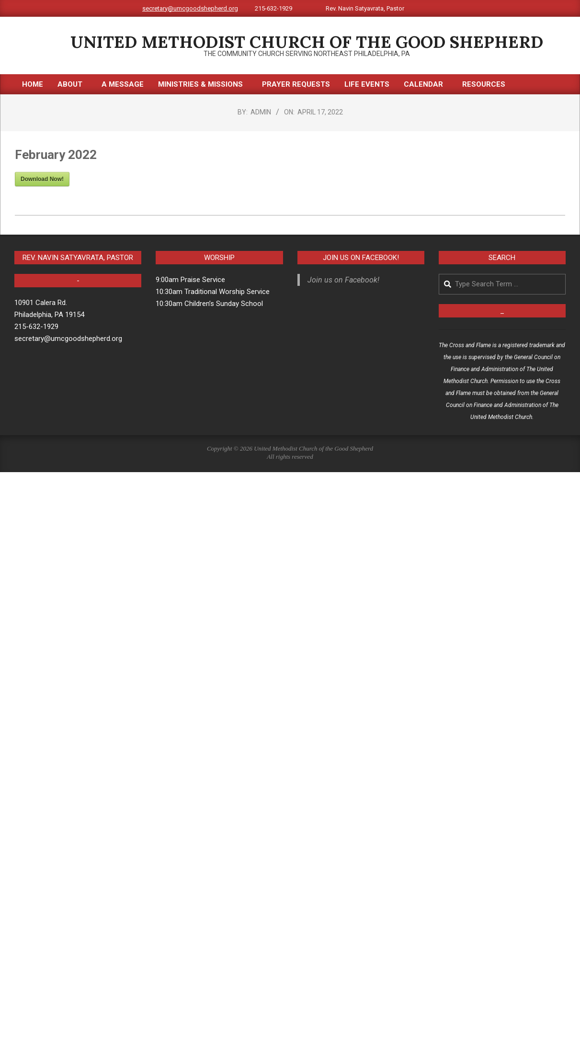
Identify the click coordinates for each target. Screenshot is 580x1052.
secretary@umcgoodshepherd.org (190, 8)
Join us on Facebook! (361, 257)
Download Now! (42, 179)
